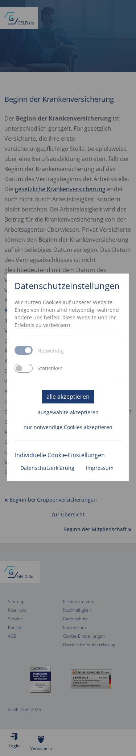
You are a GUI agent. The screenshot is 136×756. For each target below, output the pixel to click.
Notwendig (50, 351)
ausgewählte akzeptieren (68, 412)
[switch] (24, 368)
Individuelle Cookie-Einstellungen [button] (60, 455)
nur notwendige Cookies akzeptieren (68, 427)
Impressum (100, 467)
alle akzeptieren (68, 397)
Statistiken (50, 368)
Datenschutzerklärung (47, 467)
